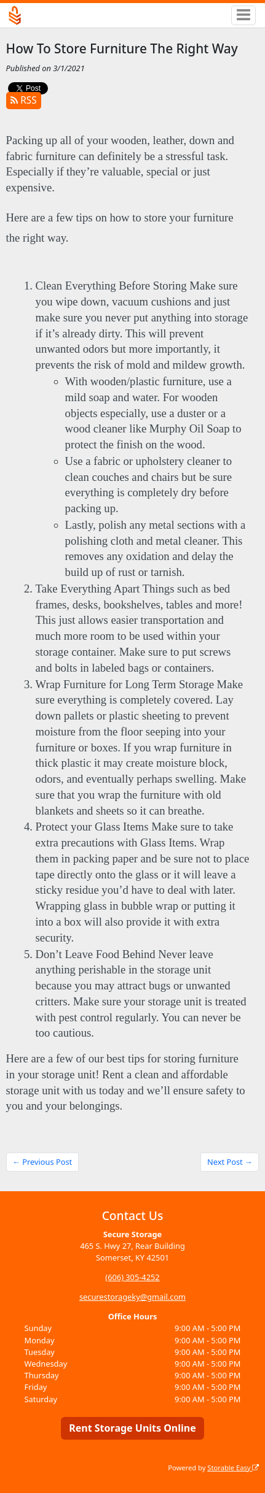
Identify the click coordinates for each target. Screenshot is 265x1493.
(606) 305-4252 (132, 1277)
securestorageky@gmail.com (132, 1296)
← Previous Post (42, 1161)
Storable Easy (233, 1467)
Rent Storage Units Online (132, 1428)
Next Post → (230, 1161)
